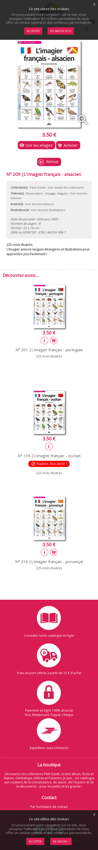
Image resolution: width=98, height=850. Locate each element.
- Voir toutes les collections (65, 187)
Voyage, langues (56, 193)
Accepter (35, 841)
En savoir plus (60, 31)
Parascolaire (34, 193)
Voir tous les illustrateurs (48, 210)
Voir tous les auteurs (39, 204)
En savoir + (61, 841)
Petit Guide (37, 187)
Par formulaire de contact (49, 807)
